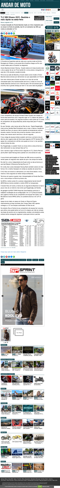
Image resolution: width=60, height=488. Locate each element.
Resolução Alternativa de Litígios (45, 482)
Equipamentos (27, 481)
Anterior (29, 261)
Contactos (50, 481)
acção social (12, 14)
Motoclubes (53, 172)
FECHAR (39, 486)
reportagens (54, 12)
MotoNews (4, 347)
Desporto (3, 420)
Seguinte (41, 261)
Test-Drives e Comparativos (7, 361)
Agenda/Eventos (49, 157)
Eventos (3, 463)
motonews (7, 12)
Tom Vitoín (19, 481)
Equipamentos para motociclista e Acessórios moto (51, 160)
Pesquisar (56, 18)
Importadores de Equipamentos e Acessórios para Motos (52, 169)
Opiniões (3, 390)
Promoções (33, 481)
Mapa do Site (54, 482)
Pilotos (52, 173)
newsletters (31, 12)
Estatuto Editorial (10, 482)
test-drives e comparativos (15, 12)
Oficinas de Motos (50, 164)
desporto (26, 12)
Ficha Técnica (3, 482)
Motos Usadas (49, 155)
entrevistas (7, 14)
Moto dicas (4, 449)
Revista (46, 481)
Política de (45, 486)
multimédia (3, 14)
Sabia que (3, 434)
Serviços (57, 173)
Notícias (6, 481)
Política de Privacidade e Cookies (20, 482)
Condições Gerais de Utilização (33, 482)
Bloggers (48, 173)
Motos (23, 481)
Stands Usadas (52, 163)
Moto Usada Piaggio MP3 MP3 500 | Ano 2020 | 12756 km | (52, 186)
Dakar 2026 (10, 481)
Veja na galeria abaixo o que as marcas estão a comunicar (13, 261)
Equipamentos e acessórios (7, 376)
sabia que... (49, 12)
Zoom (3, 263)
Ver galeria (35, 261)
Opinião (15, 481)
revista (35, 12)
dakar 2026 (39, 12)
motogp (44, 12)
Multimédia (4, 405)
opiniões (22, 12)
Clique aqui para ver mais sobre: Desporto (13, 253)
